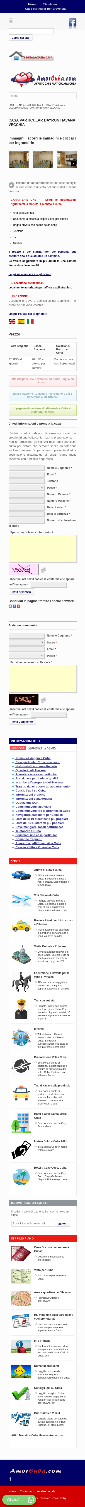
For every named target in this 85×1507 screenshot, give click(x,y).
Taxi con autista (44, 1000)
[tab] (18, 748)
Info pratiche (42, 1340)
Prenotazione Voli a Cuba (50, 1057)
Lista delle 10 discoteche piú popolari (41, 819)
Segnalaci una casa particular (36, 835)
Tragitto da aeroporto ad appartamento (42, 786)
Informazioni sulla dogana (33, 798)
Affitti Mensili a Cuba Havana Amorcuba (37, 1435)
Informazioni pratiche (30, 794)
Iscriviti (62, 1224)
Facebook (73, 23)
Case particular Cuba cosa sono (37, 762)
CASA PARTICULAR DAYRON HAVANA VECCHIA (34, 108)
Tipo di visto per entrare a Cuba (52, 1277)
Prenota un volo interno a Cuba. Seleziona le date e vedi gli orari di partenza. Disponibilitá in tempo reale (53, 905)
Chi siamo (50, 4)
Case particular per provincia (45, 8)
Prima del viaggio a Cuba (33, 758)
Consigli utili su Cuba (30, 790)
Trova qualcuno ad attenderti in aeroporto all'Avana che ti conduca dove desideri (53, 932)
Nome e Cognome (58, 468)
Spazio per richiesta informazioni (31, 532)
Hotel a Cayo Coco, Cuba (50, 1167)
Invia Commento (22, 721)
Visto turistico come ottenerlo (36, 766)
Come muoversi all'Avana (33, 806)
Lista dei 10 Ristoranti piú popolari (39, 823)
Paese (51, 487)
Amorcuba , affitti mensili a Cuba (38, 843)
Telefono (52, 481)
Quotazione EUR (27, 802)
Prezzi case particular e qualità (36, 778)
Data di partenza (57, 513)
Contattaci (26, 1491)
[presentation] (18, 748)
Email (50, 474)
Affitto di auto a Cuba (48, 870)
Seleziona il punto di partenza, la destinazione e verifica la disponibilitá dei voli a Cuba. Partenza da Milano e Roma (52, 1069)
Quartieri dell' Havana (30, 770)
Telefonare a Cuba (28, 831)
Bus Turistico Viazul (47, 1413)
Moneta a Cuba (52, 204)
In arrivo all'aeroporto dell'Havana (39, 782)
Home (32, 4)
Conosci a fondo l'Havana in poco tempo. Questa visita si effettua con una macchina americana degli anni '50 (53, 956)
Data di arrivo (55, 507)
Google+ (18, 606)
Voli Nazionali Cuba (46, 895)
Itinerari (39, 1028)
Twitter (10, 606)
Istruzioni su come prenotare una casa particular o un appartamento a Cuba (53, 1327)
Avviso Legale (46, 1491)
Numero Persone (58, 500)
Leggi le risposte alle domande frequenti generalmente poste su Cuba (54, 1374)
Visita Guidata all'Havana (50, 946)
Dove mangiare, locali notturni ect (39, 827)
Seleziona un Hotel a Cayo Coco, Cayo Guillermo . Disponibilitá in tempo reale (53, 1176)
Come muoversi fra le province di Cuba (42, 810)
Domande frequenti (28, 839)
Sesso (51, 642)
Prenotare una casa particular (36, 774)
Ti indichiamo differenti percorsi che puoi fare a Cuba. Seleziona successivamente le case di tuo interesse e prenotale (53, 1040)
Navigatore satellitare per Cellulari (39, 814)
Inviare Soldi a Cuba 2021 (50, 1141)
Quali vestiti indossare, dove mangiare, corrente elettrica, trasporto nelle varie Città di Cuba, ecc (53, 1351)
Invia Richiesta (21, 591)
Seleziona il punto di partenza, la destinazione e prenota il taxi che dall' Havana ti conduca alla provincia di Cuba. (52, 1097)
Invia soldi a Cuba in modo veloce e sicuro (52, 1148)
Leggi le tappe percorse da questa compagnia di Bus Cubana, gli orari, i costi (52, 1421)
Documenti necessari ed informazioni (51, 1258)
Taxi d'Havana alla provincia (52, 1085)
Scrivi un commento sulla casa (30, 662)
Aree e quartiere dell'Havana (52, 1292)
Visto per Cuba (43, 1270)
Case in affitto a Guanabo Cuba (37, 847)
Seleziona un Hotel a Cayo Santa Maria (52, 1125)
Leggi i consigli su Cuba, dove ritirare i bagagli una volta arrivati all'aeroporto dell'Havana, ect (52, 1398)
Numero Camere (57, 494)
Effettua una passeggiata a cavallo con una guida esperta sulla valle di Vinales (53, 985)
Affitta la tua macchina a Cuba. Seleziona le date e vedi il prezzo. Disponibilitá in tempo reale (54, 880)
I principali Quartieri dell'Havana (48, 1299)
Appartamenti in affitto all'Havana (41, 105)
